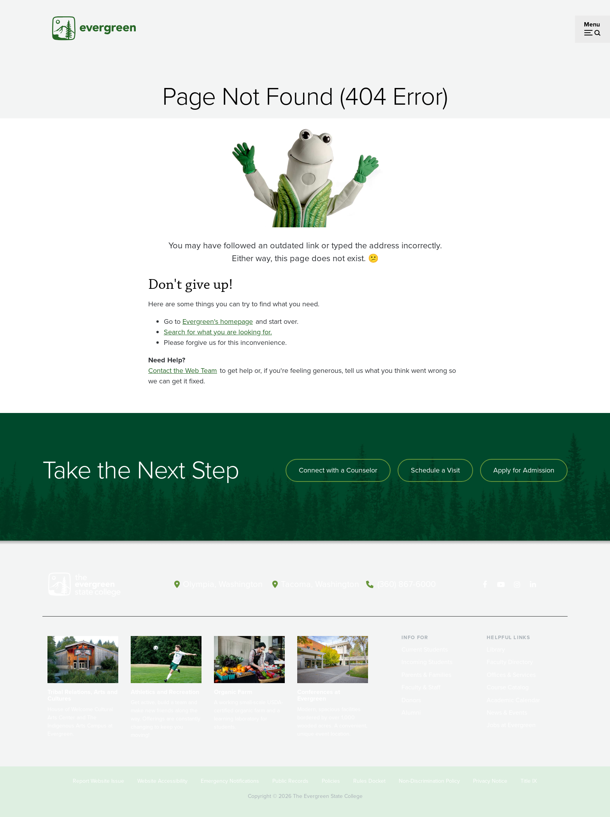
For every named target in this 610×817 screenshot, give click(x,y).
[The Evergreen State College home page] (98, 586)
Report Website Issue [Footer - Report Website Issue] (98, 781)
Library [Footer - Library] (496, 649)
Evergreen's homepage (217, 321)
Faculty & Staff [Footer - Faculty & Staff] (420, 687)
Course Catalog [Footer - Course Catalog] (508, 687)
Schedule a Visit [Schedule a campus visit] (435, 470)
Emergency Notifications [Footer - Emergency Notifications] (230, 781)
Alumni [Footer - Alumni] (411, 712)
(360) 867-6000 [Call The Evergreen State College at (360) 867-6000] (406, 584)
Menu (592, 24)
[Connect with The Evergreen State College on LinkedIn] (532, 584)
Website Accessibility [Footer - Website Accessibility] (162, 781)
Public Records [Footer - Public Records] (290, 781)
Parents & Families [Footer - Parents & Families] (426, 674)
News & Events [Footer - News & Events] (507, 712)
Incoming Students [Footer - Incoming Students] (426, 661)
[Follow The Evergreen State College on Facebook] (485, 584)
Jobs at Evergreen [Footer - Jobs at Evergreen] (511, 724)
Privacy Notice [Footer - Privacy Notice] (490, 781)
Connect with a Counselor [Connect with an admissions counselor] (338, 470)
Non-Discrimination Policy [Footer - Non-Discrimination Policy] (429, 781)
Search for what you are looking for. (218, 332)
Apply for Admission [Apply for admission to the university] (523, 470)
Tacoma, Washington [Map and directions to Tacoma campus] (320, 584)
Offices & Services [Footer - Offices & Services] (511, 674)
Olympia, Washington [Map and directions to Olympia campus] (223, 584)
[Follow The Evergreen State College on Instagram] (516, 584)
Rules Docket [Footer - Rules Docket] (369, 781)
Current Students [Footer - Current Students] (424, 649)
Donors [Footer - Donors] (411, 700)
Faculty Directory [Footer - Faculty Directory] (510, 661)
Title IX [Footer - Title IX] (529, 781)
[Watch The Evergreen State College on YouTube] (501, 584)
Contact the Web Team (182, 370)
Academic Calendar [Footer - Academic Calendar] (513, 700)
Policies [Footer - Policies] (331, 781)
